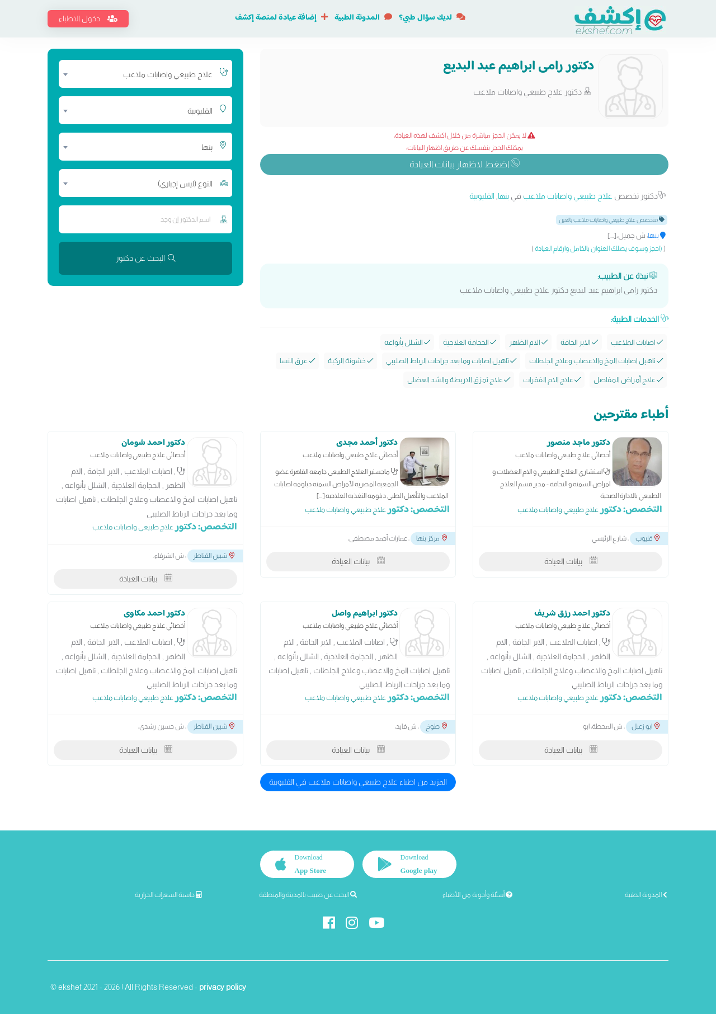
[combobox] (138, 74)
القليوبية (481, 195)
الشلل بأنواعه (407, 342)
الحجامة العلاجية (469, 342)
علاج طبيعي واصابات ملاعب (568, 195)
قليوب (647, 538)
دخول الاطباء (88, 18)
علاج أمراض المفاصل (628, 379)
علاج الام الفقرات (552, 379)
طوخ (436, 726)
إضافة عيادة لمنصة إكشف (281, 18)
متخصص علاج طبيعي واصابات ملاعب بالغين (612, 220)
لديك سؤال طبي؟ (432, 18)
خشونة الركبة (350, 360)
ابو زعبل (646, 726)
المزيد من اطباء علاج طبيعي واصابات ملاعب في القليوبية (358, 781)
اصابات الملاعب (637, 342)
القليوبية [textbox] (200, 110)
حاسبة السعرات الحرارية (168, 895)
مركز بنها (431, 538)
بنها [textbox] (207, 147)
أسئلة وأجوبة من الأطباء (477, 895)
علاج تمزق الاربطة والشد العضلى (458, 379)
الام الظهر (528, 342)
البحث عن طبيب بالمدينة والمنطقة (308, 895)
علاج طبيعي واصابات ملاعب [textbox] (168, 74)
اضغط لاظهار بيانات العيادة (464, 164)
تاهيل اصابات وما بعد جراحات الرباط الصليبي (451, 360)
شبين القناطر (213, 556)
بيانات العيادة (570, 561)
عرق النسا (297, 360)
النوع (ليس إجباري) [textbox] (185, 183)
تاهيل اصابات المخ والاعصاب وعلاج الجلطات (596, 360)
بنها (503, 195)
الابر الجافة (579, 342)
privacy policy (222, 987)
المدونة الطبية (363, 18)
